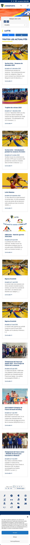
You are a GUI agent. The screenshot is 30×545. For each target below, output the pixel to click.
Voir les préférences (15, 541)
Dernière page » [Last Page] (21, 488)
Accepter (15, 532)
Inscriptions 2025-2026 (23, 1)
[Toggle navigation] (28, 6)
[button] (27, 516)
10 (6, 488)
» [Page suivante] (15, 488)
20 (8, 488)
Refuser (15, 537)
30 (11, 488)
